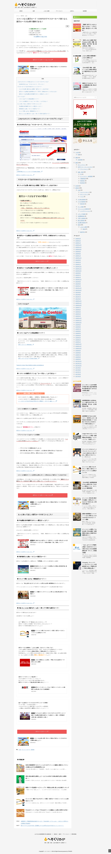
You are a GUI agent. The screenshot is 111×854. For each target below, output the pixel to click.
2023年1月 (78, 277)
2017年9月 (78, 367)
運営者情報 (74, 834)
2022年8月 (78, 283)
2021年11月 (78, 288)
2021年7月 (78, 296)
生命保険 (80, 159)
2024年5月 (78, 260)
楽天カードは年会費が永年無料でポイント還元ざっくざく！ (34, 94)
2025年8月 (78, 253)
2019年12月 (78, 318)
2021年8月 (78, 294)
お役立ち (72, 11)
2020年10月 (78, 305)
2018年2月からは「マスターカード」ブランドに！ (32, 84)
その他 (77, 152)
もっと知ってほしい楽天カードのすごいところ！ (29, 103)
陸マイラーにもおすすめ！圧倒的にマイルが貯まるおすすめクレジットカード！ (42, 825)
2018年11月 (78, 346)
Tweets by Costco (20, 365)
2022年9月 (78, 281)
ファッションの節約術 (83, 209)
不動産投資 (83, 178)
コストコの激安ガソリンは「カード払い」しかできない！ (33, 101)
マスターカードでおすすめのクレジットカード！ (29, 86)
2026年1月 (78, 243)
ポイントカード (84, 194)
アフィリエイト (59, 11)
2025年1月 (78, 255)
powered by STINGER (67, 851)
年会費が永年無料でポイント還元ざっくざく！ (31, 106)
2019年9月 (78, 324)
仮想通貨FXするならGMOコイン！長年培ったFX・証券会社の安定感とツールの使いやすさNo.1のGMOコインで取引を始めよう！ (89, 419)
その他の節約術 (82, 199)
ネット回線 (80, 206)
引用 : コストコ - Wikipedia (26, 344)
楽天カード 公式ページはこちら (43, 59)
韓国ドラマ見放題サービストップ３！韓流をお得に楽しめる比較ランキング (47, 787)
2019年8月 (78, 327)
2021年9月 (78, 292)
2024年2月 (78, 262)
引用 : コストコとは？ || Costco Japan (28, 358)
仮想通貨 (85, 11)
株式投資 (82, 182)
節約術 (21, 11)
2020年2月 (78, 316)
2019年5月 (78, 333)
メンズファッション (85, 211)
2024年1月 (78, 264)
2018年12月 (78, 344)
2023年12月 (78, 266)
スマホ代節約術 (82, 201)
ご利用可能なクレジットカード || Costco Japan (29, 171)
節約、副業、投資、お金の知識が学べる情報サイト (55, 842)
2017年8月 (78, 370)
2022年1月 (78, 286)
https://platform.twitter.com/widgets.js (35, 365)
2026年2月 (78, 240)
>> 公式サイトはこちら (40, 36)
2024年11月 (78, 258)
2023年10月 (78, 271)
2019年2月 (78, 339)
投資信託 (82, 180)
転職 (79, 154)
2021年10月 (78, 290)
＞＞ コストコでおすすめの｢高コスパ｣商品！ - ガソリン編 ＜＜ (37, 401)
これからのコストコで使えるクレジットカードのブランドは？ (33, 81)
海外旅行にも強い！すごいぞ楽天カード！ (29, 108)
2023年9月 (78, 273)
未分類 (77, 185)
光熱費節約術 (81, 216)
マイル (82, 196)
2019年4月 (78, 335)
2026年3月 (78, 238)
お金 (20, 749)
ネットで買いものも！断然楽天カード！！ (29, 111)
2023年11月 (78, 268)
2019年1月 (78, 342)
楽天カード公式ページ (42, 261)
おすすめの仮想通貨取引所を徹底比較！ (43, 834)
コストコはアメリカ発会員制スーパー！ (29, 99)
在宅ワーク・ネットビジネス (85, 167)
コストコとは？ (21, 96)
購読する (77, 17)
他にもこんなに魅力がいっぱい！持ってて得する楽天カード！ (34, 113)
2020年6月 (78, 309)
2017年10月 (78, 365)
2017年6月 (78, 374)
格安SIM (82, 203)
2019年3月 (78, 337)
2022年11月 (78, 279)
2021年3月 (78, 299)
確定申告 (82, 232)
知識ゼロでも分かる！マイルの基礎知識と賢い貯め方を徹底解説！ (89, 85)
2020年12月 (78, 301)
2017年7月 (78, 372)
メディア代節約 (82, 214)
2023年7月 (78, 275)
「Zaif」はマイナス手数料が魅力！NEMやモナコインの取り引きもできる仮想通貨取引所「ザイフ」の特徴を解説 (89, 548)
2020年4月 (78, 311)
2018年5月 (78, 359)
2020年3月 (78, 314)
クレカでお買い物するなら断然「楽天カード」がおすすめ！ (34, 89)
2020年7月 (78, 307)
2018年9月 (78, 350)
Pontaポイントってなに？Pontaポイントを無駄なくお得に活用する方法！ (47, 810)
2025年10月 (78, 249)
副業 (34, 11)
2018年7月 (78, 355)
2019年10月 (78, 322)
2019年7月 (78, 329)
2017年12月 (78, 361)
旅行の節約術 (81, 220)
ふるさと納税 (46, 11)
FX (81, 174)
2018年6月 (78, 357)
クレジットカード (25, 749)
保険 (76, 157)
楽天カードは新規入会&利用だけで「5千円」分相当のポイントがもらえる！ (38, 91)
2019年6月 (78, 331)
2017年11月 (78, 363)
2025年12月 (78, 245)
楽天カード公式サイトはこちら (25, 175)
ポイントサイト (82, 164)
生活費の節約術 (82, 222)
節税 (79, 224)
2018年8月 (78, 352)
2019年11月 (78, 320)
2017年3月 (78, 376)
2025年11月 (78, 247)
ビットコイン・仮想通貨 (86, 176)
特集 (84, 229)
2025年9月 (78, 251)
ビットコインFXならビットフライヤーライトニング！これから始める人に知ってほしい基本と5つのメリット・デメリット (89, 453)
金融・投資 (80, 172)
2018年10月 (78, 348)
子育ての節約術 (82, 218)
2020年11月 (78, 303)
